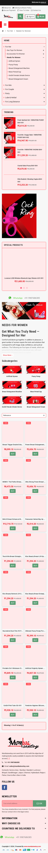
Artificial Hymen (12, 376)
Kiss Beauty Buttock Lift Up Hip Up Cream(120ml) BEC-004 (13, 594)
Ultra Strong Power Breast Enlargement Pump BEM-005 (35, 482)
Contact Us (36, 10)
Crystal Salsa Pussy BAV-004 (28, 166)
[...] (9, 758)
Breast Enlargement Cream (36, 407)
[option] (24, 267)
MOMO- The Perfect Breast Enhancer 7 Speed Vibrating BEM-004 (13, 482)
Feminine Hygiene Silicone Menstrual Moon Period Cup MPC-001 (35, 705)
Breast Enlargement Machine (12, 392)
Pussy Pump (36, 376)
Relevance (7, 415)
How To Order (23, 10)
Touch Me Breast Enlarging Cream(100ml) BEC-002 (13, 556)
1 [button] (21, 288)
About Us (6, 8)
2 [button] (24, 288)
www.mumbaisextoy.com (32, 846)
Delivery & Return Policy (21, 8)
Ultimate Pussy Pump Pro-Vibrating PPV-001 (35, 631)
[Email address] (17, 803)
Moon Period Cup (36, 392)
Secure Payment (8, 10)
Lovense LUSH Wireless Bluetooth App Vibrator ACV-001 (24, 278)
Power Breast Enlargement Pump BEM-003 (35, 445)
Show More (8, 355)
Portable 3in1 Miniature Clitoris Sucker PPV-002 (13, 668)
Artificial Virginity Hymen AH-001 (35, 668)
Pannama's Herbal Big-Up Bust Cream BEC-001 (35, 519)
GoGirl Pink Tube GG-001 (13, 705)
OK (39, 803)
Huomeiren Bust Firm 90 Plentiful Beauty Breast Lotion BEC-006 (13, 631)
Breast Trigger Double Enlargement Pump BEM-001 (13, 445)
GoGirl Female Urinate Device (12, 407)
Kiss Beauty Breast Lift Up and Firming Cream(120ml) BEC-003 (35, 556)
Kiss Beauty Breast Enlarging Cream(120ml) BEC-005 (35, 594)
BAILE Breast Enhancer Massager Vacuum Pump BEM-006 (13, 519)
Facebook (4, 787)
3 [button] (27, 288)
